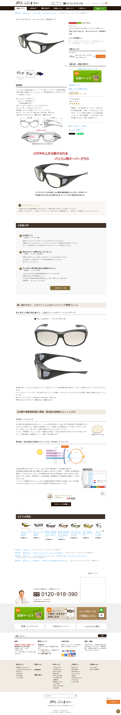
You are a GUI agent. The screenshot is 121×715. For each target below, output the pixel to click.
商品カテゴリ (21, 8)
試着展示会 (55, 679)
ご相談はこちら (58, 8)
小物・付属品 (19, 675)
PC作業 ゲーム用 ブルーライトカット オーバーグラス (71, 556)
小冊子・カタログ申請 (58, 685)
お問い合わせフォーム (76, 677)
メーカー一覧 (36, 13)
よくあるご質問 (75, 681)
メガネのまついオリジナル (49, 13)
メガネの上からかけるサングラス (24, 669)
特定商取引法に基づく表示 (54, 705)
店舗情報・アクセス (57, 681)
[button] (18, 531)
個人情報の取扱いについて (67, 705)
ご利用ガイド (82, 8)
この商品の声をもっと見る (60, 288)
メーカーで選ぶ (19, 677)
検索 (75, 696)
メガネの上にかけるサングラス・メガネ (43, 556)
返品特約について (74, 85)
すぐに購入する (113, 702)
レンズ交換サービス (57, 677)
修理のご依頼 (56, 673)
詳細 (102, 635)
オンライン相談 (93, 667)
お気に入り (95, 3)
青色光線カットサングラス (22, 667)
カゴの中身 (102, 3)
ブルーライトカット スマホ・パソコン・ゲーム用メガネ (48, 552)
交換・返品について (76, 671)
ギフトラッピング (75, 673)
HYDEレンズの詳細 (61, 504)
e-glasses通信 (56, 687)
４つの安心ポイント (57, 669)
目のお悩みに (36, 560)
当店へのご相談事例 (94, 669)
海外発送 (73, 675)
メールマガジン (75, 679)
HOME (18, 13)
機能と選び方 (45, 8)
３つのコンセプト (57, 667)
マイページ (88, 3)
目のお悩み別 (19, 673)
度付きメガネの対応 (57, 675)
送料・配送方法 (75, 669)
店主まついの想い (57, 671)
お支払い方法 (74, 667)
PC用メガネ (19, 671)
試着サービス (100, 8)
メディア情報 (56, 683)
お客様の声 (33, 8)
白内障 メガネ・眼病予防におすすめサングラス (55, 560)
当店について (70, 8)
